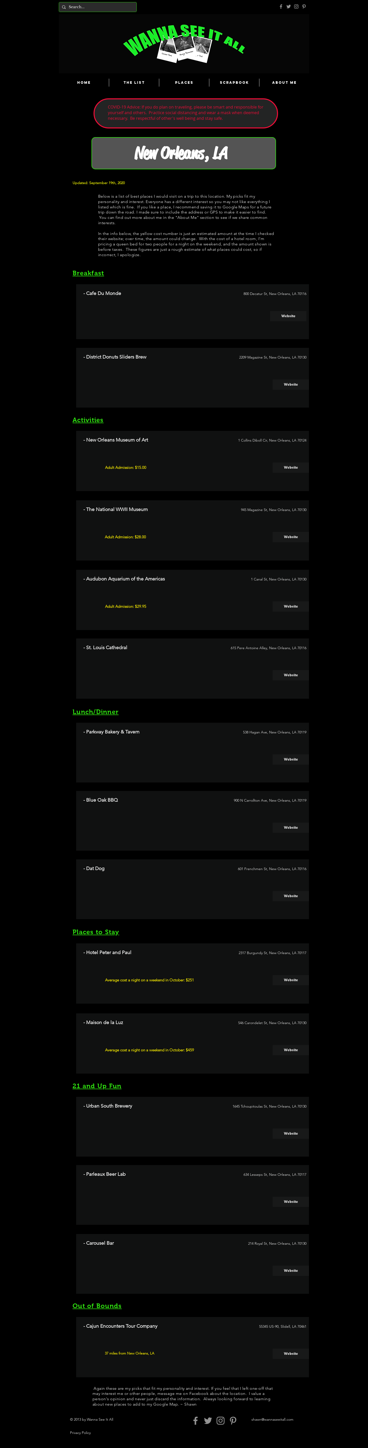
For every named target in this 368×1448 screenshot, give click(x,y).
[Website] (288, 316)
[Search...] (97, 7)
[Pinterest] (304, 6)
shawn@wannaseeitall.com (272, 1419)
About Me (187, 217)
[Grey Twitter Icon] (289, 6)
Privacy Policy (80, 1432)
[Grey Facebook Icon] (281, 6)
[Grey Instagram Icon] (296, 6)
